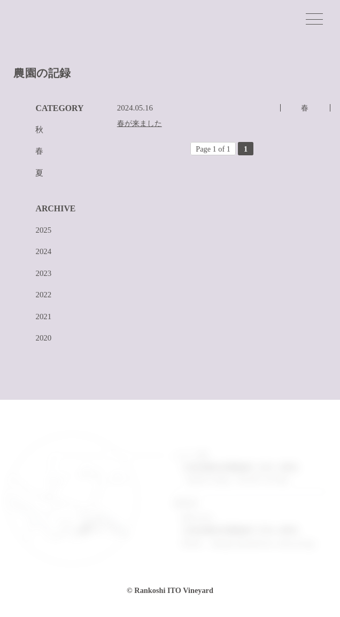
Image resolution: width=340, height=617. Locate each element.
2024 (43, 252)
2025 (43, 230)
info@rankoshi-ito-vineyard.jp (263, 543)
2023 (43, 274)
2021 (43, 317)
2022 (43, 295)
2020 (43, 338)
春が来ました (139, 124)
